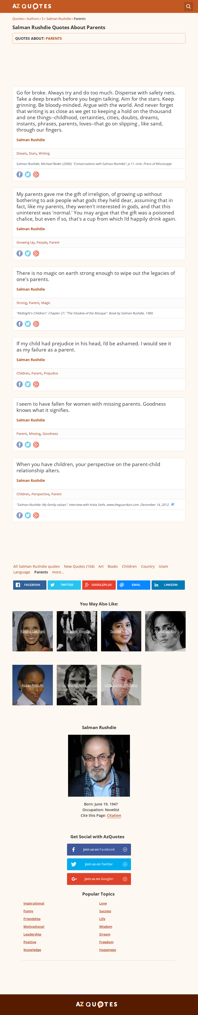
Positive (29, 942)
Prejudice (51, 373)
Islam (163, 566)
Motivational (33, 926)
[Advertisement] (99, 64)
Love (103, 903)
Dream (21, 153)
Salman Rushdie (58, 18)
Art (101, 566)
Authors (33, 18)
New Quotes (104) (79, 566)
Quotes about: (99, 38)
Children (22, 373)
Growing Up (25, 242)
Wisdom (105, 926)
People (42, 242)
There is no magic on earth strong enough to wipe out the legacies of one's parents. (95, 276)
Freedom (106, 942)
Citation (114, 815)
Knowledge (32, 949)
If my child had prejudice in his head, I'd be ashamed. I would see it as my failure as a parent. (93, 346)
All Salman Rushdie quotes (36, 566)
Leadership (32, 934)
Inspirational (33, 903)
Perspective (40, 494)
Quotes (18, 18)
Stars (33, 153)
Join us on (99, 849)
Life (102, 918)
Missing (34, 433)
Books (113, 566)
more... (58, 572)
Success (105, 911)
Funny (28, 911)
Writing (44, 153)
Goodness (50, 433)
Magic (45, 302)
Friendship (31, 918)
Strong (21, 302)
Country (148, 566)
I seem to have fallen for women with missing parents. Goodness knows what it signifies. (91, 407)
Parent (54, 242)
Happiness (107, 949)
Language (21, 572)
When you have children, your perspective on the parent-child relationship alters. (88, 467)
